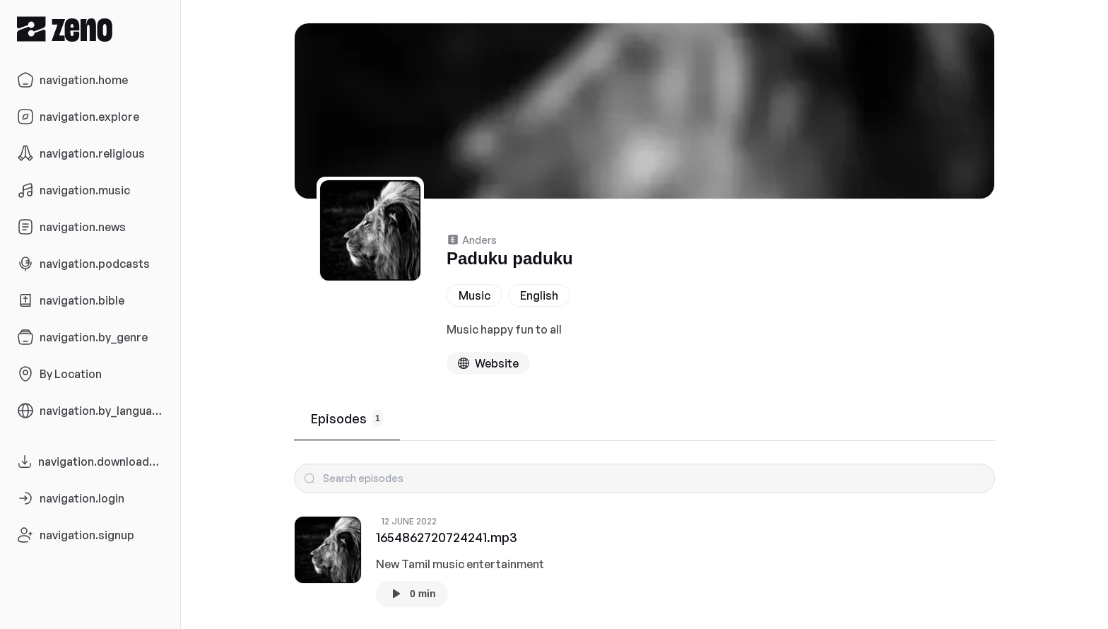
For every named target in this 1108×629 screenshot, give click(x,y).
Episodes (347, 418)
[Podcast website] (488, 363)
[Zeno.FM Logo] (90, 28)
